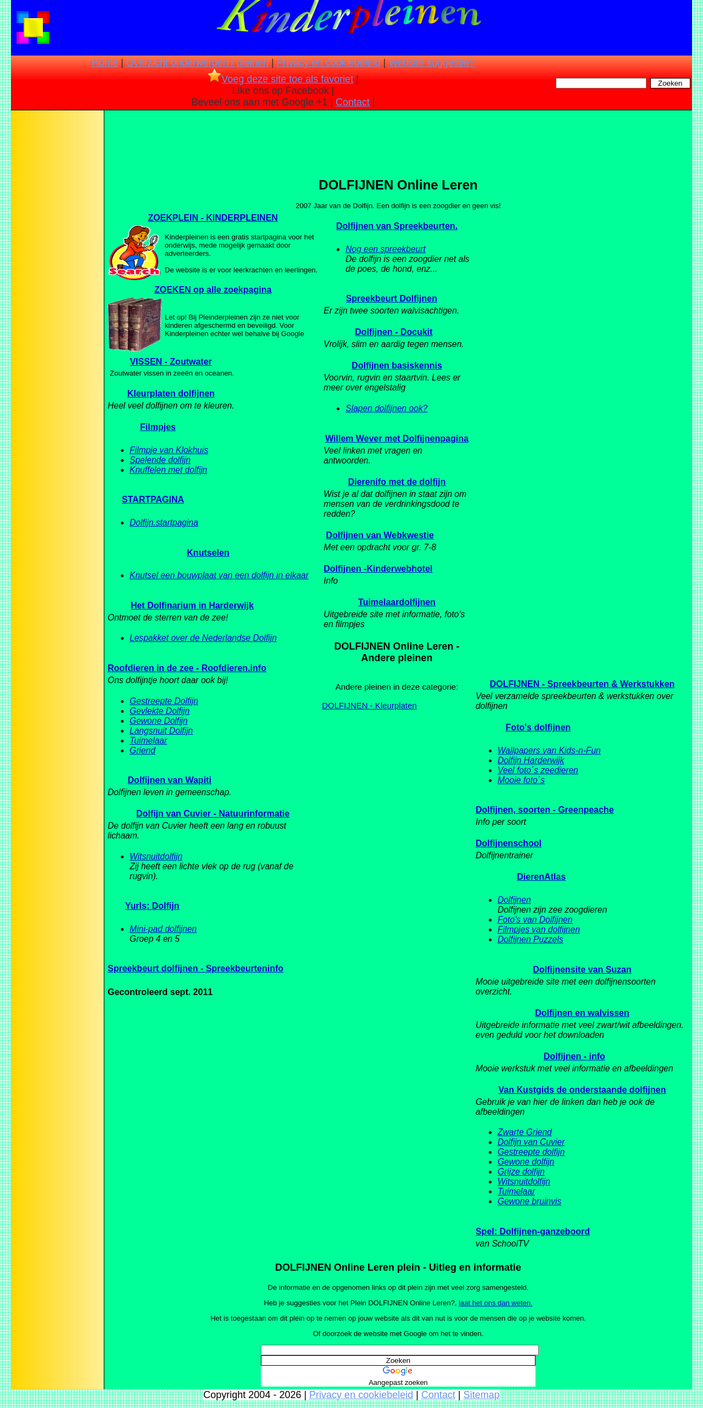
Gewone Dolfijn (159, 720)
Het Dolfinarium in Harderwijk (192, 605)
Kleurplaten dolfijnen (171, 393)
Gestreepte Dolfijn (164, 701)
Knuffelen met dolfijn (168, 469)
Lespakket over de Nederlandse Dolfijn (203, 637)
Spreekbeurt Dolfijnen (391, 298)
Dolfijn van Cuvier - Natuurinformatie (212, 813)
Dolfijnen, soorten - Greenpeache (545, 809)
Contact (353, 102)
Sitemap (482, 1394)
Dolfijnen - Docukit (393, 332)
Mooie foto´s (521, 780)
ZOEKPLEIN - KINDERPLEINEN (212, 217)
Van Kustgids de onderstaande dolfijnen (582, 1089)
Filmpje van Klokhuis (169, 450)
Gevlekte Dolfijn (159, 711)
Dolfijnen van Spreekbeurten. (396, 226)
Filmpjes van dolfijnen (539, 929)
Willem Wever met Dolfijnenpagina (396, 438)
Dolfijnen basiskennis (397, 365)
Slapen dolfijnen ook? (386, 408)
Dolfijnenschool (509, 843)
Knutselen (208, 552)
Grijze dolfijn (521, 1171)
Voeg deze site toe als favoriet (280, 79)
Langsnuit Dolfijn (161, 730)
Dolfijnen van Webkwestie (380, 535)
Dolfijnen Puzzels (530, 939)
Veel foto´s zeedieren (538, 770)
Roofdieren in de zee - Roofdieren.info (187, 668)
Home (105, 62)
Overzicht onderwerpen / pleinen (197, 62)
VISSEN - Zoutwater (170, 361)
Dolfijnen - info (574, 1056)
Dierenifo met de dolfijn (397, 482)
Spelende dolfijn (160, 460)
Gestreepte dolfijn (531, 1151)
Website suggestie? (431, 62)
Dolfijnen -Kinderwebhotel (377, 568)
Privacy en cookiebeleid (329, 62)
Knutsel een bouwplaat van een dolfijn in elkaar (219, 575)
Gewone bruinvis (529, 1201)
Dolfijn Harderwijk (531, 760)
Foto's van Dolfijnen (535, 919)
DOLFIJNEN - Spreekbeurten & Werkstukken (582, 684)
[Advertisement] (57, 285)
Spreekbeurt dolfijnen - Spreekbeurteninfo (195, 968)
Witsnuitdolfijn (156, 856)
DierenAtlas (541, 876)
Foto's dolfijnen (538, 727)
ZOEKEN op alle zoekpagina (212, 289)
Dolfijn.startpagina (164, 522)
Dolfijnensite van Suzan (582, 969)
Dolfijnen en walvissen (582, 1013)
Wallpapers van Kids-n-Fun (549, 750)
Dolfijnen (514, 899)
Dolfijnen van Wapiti (169, 780)
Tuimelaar (148, 740)
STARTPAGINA (153, 499)
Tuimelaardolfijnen (397, 602)
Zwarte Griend (525, 1132)
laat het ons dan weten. (495, 1303)
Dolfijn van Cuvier (531, 1142)
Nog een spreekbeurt (385, 249)
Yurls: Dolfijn (152, 905)
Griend (142, 750)
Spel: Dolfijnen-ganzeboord (533, 1231)
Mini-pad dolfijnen (163, 929)
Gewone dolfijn (526, 1161)
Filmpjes (158, 427)
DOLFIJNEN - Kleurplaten (369, 705)
